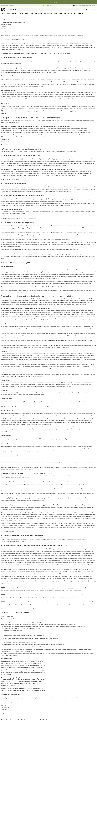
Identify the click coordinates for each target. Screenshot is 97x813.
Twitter (2, 569)
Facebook (5, 431)
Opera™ (60, 286)
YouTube (3, 587)
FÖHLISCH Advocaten (45, 719)
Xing (2, 608)
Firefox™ (56, 286)
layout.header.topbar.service (88, 5)
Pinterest (3, 594)
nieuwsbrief (42, 2)
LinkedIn (3, 601)
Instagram (3, 576)
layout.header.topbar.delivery (7, 5)
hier (79, 252)
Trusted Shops (18, 719)
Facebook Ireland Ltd (38, 413)
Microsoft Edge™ (39, 286)
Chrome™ (50, 286)
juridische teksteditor (25, 719)
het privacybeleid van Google (88, 319)
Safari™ (45, 286)
